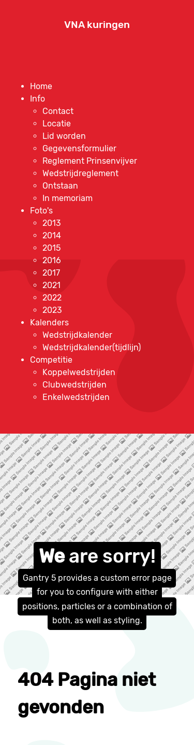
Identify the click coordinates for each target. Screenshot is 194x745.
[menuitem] (41, 86)
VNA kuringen (97, 25)
